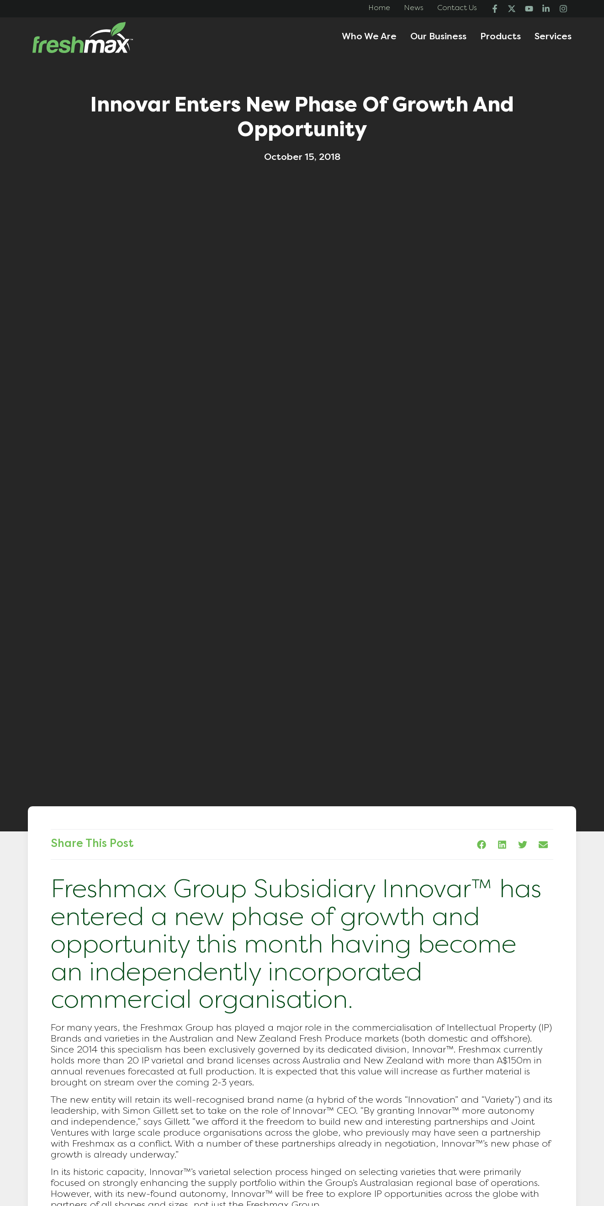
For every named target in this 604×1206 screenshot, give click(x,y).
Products (500, 37)
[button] (481, 844)
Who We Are (369, 37)
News (414, 8)
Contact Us (457, 8)
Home (379, 8)
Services (553, 37)
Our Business (438, 37)
